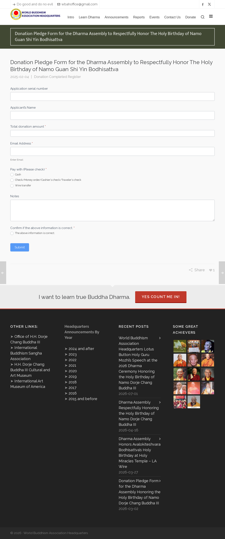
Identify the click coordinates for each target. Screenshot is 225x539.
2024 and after (81, 348)
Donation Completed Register (57, 77)
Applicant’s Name (23, 107)
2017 (72, 387)
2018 (73, 382)
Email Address (21, 143)
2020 (73, 371)
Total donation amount (28, 126)
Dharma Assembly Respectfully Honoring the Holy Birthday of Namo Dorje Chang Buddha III (139, 413)
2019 (73, 376)
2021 (72, 365)
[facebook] (203, 4)
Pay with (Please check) (28, 169)
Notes (14, 196)
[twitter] (210, 4)
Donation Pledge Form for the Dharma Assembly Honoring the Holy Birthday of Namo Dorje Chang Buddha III (140, 492)
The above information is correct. (32, 233)
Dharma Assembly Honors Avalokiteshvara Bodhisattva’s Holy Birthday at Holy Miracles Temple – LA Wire (140, 453)
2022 (72, 360)
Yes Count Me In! (161, 297)
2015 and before (83, 399)
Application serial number (29, 88)
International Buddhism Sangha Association (26, 353)
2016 (73, 393)
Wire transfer (20, 185)
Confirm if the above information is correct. (42, 228)
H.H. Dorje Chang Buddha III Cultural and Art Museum (30, 370)
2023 (73, 354)
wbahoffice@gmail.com (77, 4)
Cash (15, 174)
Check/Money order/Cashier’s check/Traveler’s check (45, 180)
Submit (20, 247)
